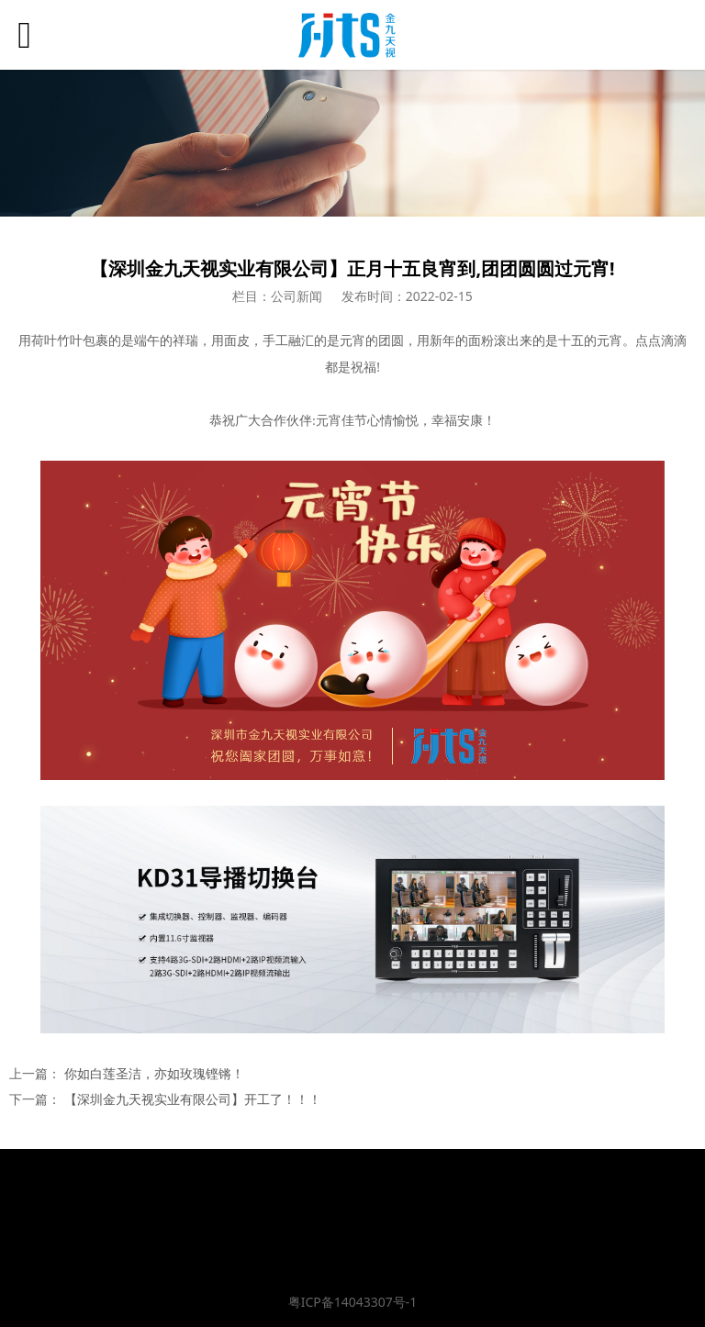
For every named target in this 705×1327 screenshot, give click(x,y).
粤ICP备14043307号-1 (353, 1301)
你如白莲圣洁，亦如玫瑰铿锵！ (154, 1073)
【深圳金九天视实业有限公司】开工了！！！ (192, 1099)
